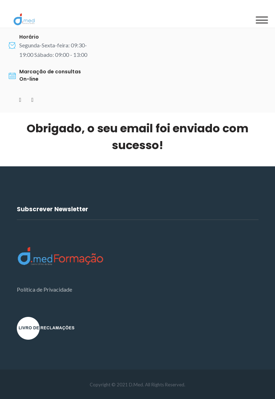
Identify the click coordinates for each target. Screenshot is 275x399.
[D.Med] (24, 19)
